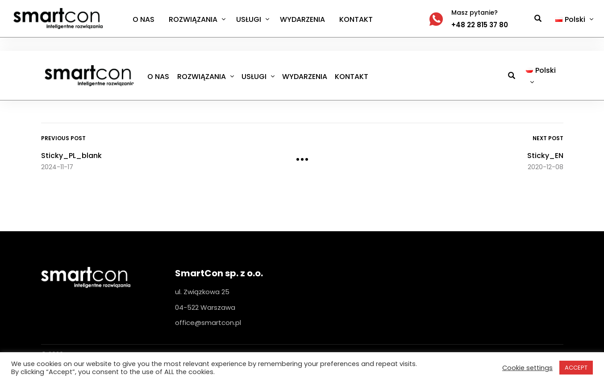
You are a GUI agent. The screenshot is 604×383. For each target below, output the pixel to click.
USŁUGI (248, 19)
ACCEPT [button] (576, 367)
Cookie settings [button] (527, 368)
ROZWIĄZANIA (193, 19)
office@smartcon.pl (208, 322)
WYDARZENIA (302, 19)
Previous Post (63, 138)
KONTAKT (356, 19)
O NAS (143, 19)
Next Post (548, 138)
